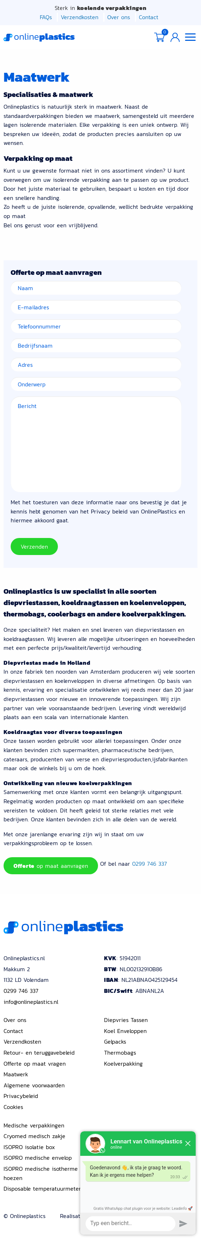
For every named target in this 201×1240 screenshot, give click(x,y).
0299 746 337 (149, 863)
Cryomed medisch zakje (34, 1136)
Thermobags (120, 1052)
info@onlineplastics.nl (31, 1001)
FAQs (46, 17)
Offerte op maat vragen (35, 1063)
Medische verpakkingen (34, 1125)
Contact (148, 17)
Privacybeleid (21, 1096)
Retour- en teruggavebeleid (39, 1052)
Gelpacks (115, 1041)
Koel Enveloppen (125, 1031)
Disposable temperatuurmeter (42, 1188)
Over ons (118, 17)
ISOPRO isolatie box (29, 1146)
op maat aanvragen (50, 865)
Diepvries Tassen (126, 1020)
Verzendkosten (79, 17)
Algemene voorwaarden (34, 1085)
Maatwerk (16, 1074)
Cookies (13, 1107)
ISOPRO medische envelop (38, 1157)
